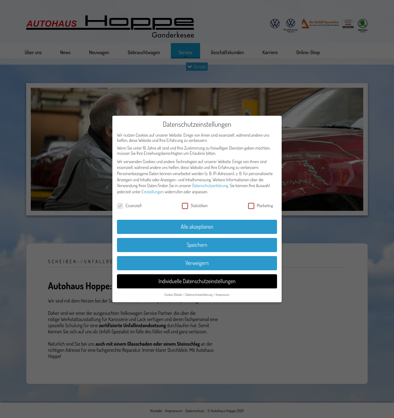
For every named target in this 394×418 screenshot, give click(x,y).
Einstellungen (153, 191)
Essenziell (129, 205)
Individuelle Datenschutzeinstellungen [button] (197, 281)
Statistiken (195, 205)
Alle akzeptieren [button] (197, 226)
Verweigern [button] (197, 262)
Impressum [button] (223, 294)
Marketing (260, 205)
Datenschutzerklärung (210, 185)
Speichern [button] (197, 244)
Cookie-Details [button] (173, 294)
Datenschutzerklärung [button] (199, 294)
